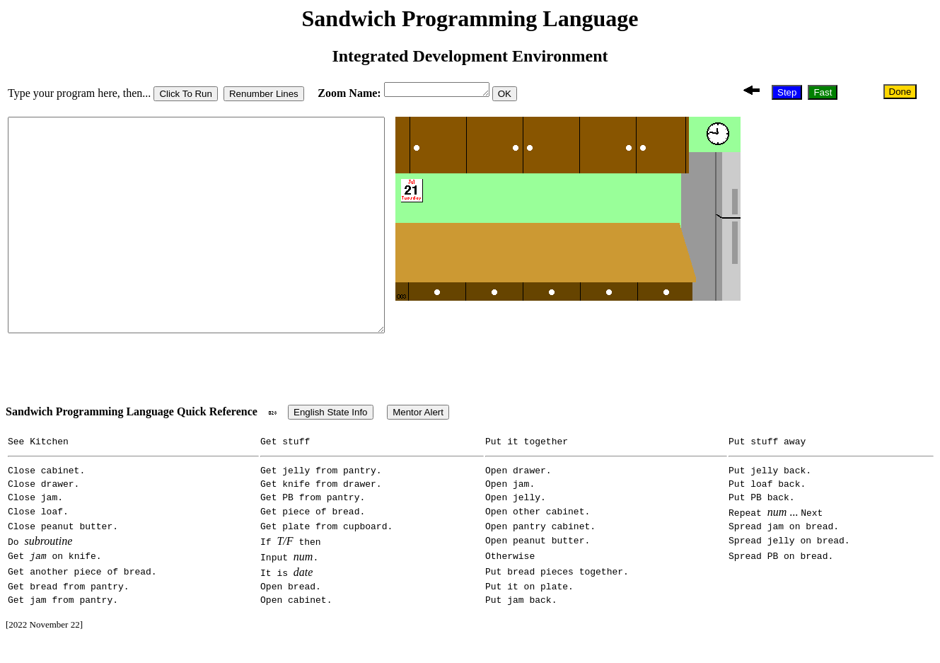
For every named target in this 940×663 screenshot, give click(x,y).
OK (516, 96)
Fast (826, 93)
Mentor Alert (418, 418)
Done (901, 93)
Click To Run (185, 96)
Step (790, 93)
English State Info (330, 418)
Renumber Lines (263, 96)
